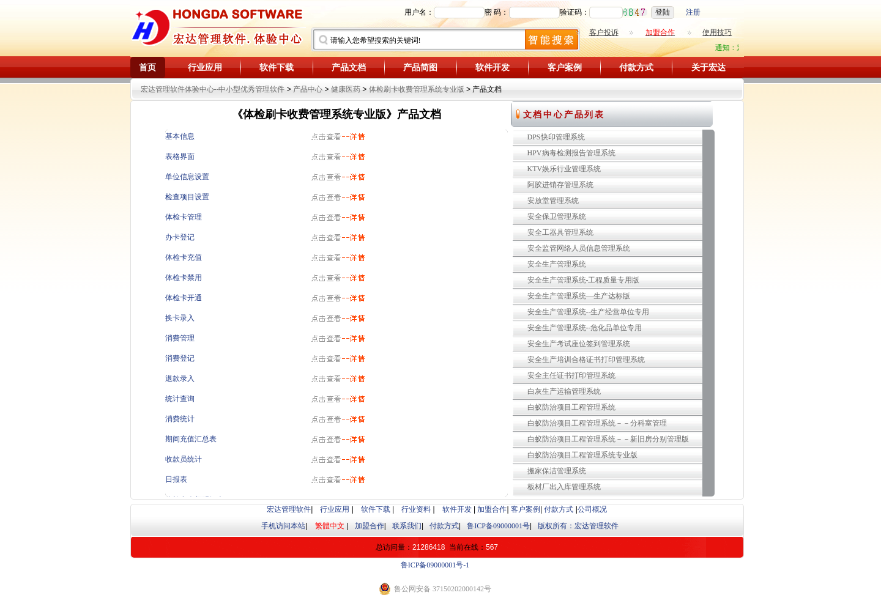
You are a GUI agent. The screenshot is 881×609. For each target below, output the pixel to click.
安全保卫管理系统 (556, 216)
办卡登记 (180, 237)
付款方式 (636, 67)
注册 (693, 12)
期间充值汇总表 (191, 439)
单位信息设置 (187, 176)
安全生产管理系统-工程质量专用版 (583, 280)
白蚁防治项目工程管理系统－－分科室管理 (597, 423)
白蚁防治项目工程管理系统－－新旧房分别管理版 (608, 439)
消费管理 (180, 338)
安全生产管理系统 (556, 264)
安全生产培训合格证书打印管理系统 (586, 359)
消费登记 (180, 358)
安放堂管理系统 (553, 200)
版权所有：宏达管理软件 (578, 526)
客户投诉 (604, 32)
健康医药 (345, 89)
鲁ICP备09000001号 (498, 526)
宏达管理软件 (289, 509)
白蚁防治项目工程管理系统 (571, 407)
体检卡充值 (183, 257)
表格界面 (180, 156)
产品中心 (307, 89)
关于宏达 (708, 67)
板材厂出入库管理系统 (564, 486)
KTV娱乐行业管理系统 (564, 168)
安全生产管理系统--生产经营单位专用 (588, 312)
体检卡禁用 (183, 277)
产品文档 (349, 67)
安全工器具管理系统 (560, 232)
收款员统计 (183, 459)
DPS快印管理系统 (556, 137)
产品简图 (420, 67)
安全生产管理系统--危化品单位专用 (584, 327)
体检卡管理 (183, 217)
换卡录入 (180, 318)
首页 (147, 67)
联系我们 (407, 526)
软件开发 (492, 67)
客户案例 (565, 67)
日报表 (176, 479)
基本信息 (180, 136)
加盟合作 (492, 509)
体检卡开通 (183, 297)
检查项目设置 (187, 197)
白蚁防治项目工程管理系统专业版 (582, 455)
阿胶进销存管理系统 (560, 184)
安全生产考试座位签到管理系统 (578, 343)
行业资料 (416, 509)
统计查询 (180, 398)
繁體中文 (329, 526)
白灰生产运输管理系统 (564, 391)
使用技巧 (717, 32)
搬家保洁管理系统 (556, 471)
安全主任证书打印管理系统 (571, 375)
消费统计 (180, 419)
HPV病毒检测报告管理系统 (571, 153)
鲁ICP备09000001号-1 (435, 565)
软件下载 (276, 67)
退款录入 (180, 378)
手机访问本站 (283, 526)
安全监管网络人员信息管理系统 (578, 248)
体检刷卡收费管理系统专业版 (416, 89)
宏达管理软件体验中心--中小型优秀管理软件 (213, 89)
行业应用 (205, 67)
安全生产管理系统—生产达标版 (578, 296)
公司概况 (592, 509)
